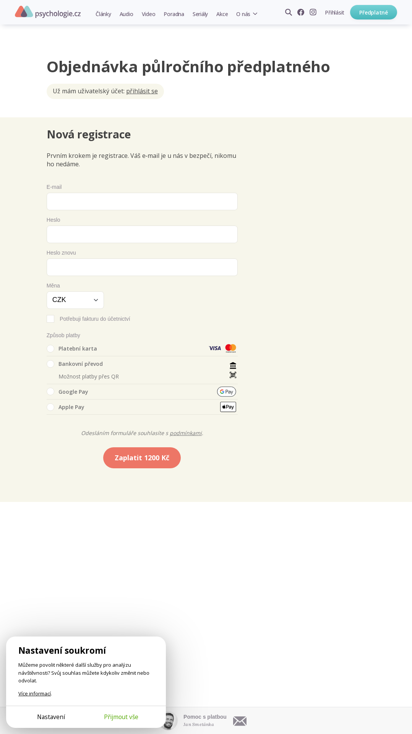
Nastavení (51, 717)
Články (103, 14)
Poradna (174, 14)
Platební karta (72, 348)
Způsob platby (63, 335)
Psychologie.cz (48, 11)
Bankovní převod (75, 364)
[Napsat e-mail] (240, 720)
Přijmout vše (121, 717)
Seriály (200, 14)
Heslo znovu (61, 253)
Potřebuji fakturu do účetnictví (95, 319)
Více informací (34, 693)
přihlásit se (142, 91)
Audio (126, 14)
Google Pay (67, 391)
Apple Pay (65, 407)
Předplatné (373, 12)
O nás (243, 14)
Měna (53, 286)
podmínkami (186, 433)
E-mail (54, 187)
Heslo (53, 220)
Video (149, 14)
